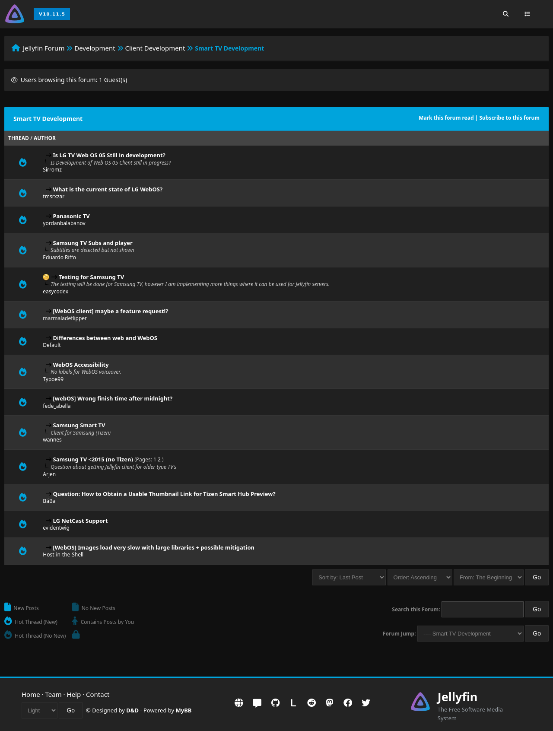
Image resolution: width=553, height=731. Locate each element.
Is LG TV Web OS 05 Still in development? (109, 155)
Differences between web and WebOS (105, 338)
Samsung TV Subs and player (93, 243)
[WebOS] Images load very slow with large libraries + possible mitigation (153, 547)
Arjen (49, 474)
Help (74, 694)
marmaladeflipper (65, 318)
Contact (97, 694)
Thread (18, 138)
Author (45, 138)
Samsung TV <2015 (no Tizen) (93, 459)
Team (53, 694)
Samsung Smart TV (79, 425)
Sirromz (52, 169)
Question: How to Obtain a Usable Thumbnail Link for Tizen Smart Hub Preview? (164, 494)
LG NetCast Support (80, 520)
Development (94, 48)
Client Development (155, 48)
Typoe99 (53, 379)
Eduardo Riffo (59, 257)
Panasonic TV (71, 216)
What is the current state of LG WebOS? (108, 189)
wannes (52, 439)
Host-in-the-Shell (63, 554)
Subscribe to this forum (509, 117)
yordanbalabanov (64, 223)
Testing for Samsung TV (91, 277)
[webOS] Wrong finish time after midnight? (113, 398)
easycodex (55, 291)
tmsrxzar (53, 196)
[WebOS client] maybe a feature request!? (110, 311)
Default (51, 345)
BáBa (49, 501)
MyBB (184, 710)
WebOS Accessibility (81, 365)
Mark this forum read (446, 117)
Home (31, 694)
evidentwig (56, 527)
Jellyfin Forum (44, 48)
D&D (132, 710)
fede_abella (56, 406)
